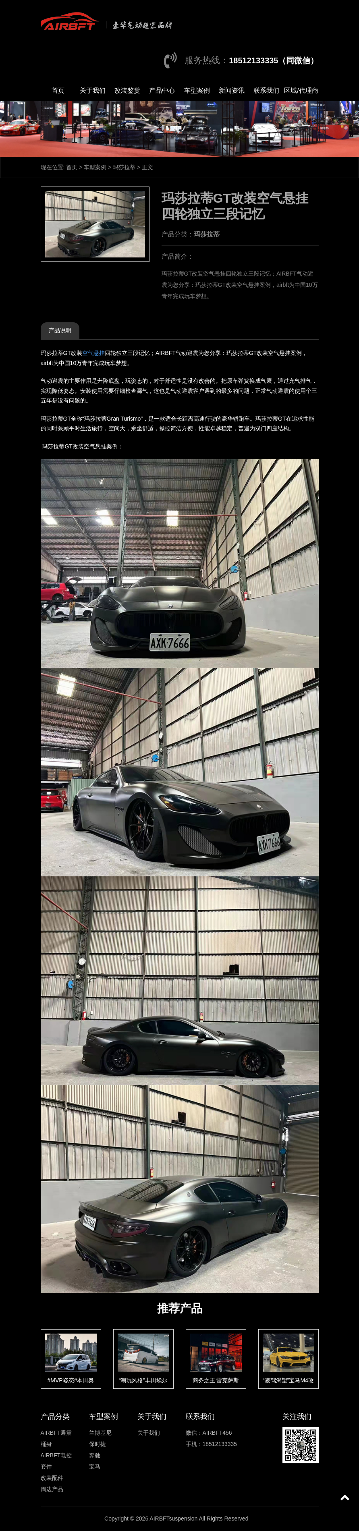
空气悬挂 (93, 353)
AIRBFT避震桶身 (56, 1438)
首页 (58, 90)
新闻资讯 (232, 90)
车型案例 (197, 90)
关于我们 (93, 90)
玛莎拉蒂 (124, 167)
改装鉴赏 (127, 90)
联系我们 (266, 90)
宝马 (94, 1466)
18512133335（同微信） (273, 60)
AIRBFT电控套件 (56, 1461)
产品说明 (60, 330)
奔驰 (94, 1455)
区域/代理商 (301, 90)
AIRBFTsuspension (173, 1518)
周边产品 (52, 1489)
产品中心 (162, 90)
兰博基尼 (100, 1432)
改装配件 (52, 1478)
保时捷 (97, 1444)
